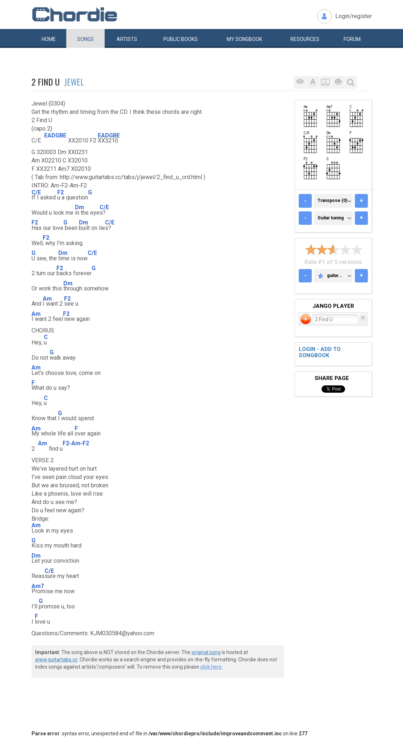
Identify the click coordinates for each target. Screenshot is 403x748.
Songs (85, 39)
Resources (304, 39)
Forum (352, 39)
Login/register (353, 16)
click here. (211, 667)
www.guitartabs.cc (56, 659)
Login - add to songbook (320, 352)
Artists (127, 39)
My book (244, 39)
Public (180, 39)
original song (206, 652)
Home (49, 39)
